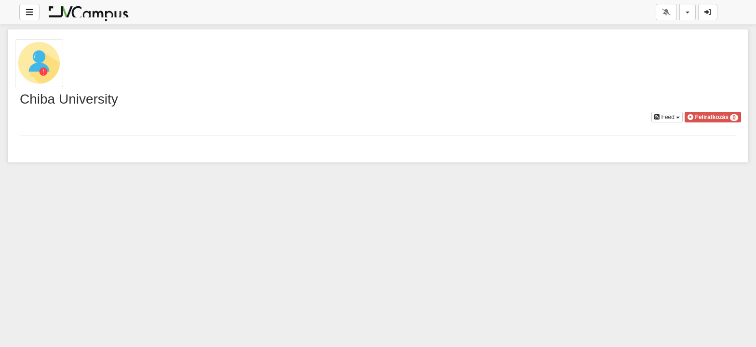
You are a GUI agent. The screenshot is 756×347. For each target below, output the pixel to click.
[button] (713, 117)
